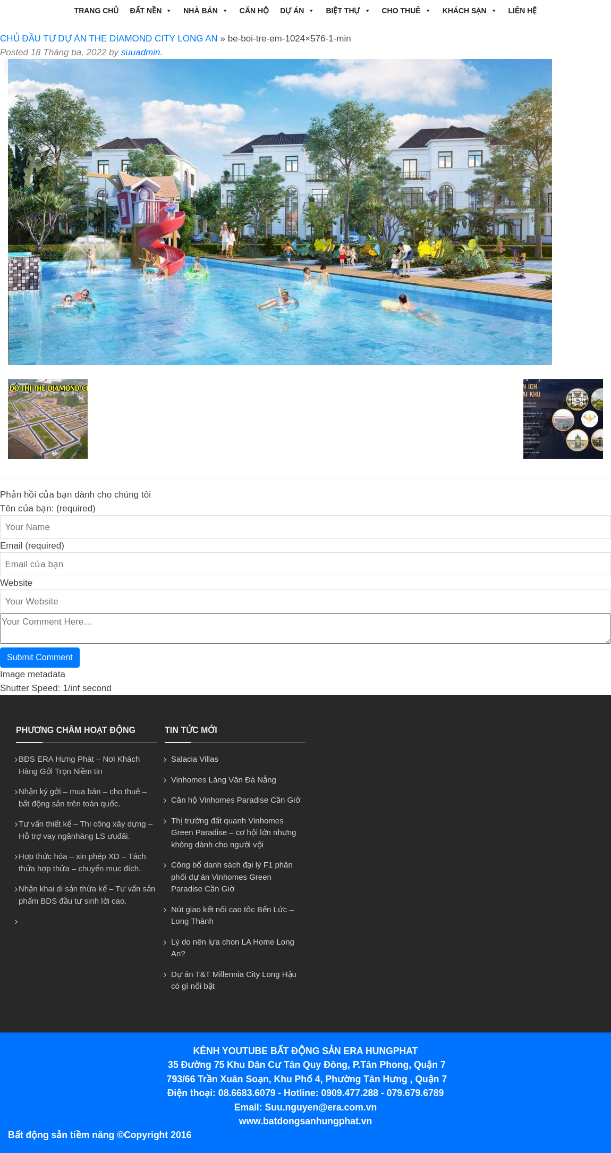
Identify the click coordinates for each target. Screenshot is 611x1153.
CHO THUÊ (406, 10)
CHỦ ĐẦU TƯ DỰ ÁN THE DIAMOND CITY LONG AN (109, 38)
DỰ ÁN (297, 10)
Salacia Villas (194, 758)
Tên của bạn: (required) (48, 508)
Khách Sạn (470, 10)
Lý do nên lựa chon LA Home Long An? (232, 947)
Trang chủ (96, 10)
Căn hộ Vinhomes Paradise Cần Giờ (235, 799)
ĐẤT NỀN (151, 10)
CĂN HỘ (254, 10)
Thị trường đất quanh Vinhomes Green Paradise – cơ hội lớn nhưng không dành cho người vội (233, 832)
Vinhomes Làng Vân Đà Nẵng (223, 779)
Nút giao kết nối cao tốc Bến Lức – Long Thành (232, 915)
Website (16, 583)
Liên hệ (522, 10)
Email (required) (32, 546)
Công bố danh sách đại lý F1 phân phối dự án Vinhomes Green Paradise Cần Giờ (232, 876)
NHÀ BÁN (205, 10)
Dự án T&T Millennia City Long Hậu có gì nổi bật (233, 980)
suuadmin (140, 52)
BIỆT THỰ (348, 10)
